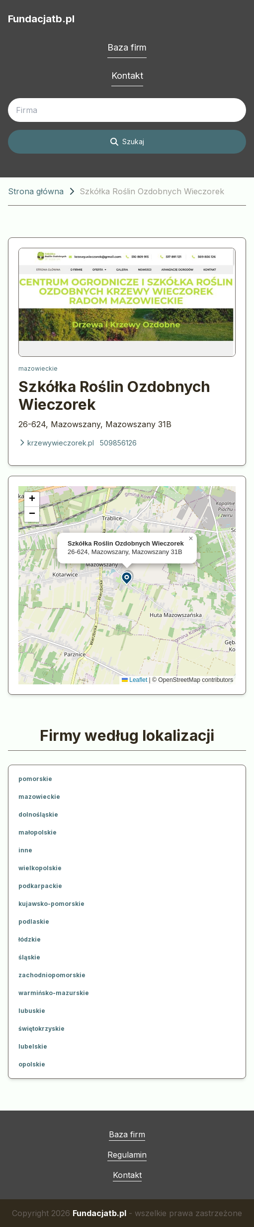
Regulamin (127, 1155)
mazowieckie (38, 368)
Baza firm (127, 47)
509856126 (118, 443)
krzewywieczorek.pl (56, 443)
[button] (127, 577)
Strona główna (36, 191)
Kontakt (127, 75)
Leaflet (134, 679)
